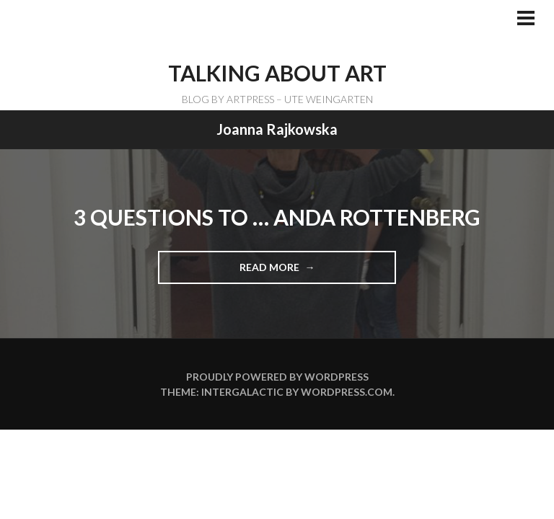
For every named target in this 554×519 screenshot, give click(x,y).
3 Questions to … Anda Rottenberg (277, 217)
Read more (274, 272)
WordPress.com (346, 392)
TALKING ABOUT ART (277, 73)
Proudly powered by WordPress (277, 377)
